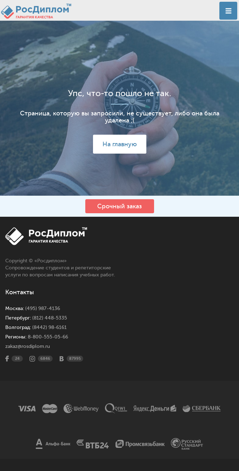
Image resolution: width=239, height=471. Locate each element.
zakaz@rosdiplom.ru (27, 346)
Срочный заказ (119, 206)
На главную (119, 144)
